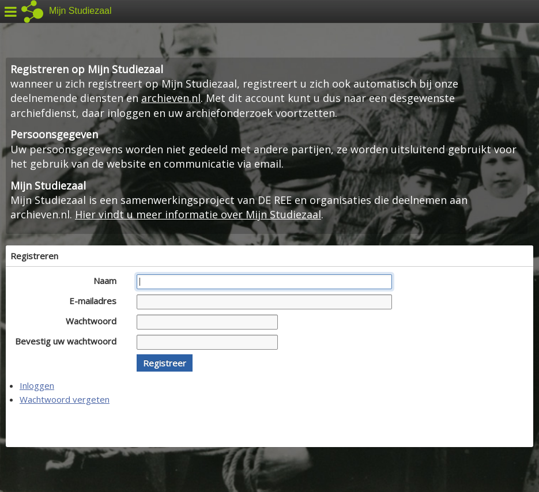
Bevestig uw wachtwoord (69, 341)
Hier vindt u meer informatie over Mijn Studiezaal (198, 214)
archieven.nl (171, 98)
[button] (165, 363)
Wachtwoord (94, 321)
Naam (108, 280)
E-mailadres (96, 300)
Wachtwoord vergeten (65, 399)
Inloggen (37, 385)
